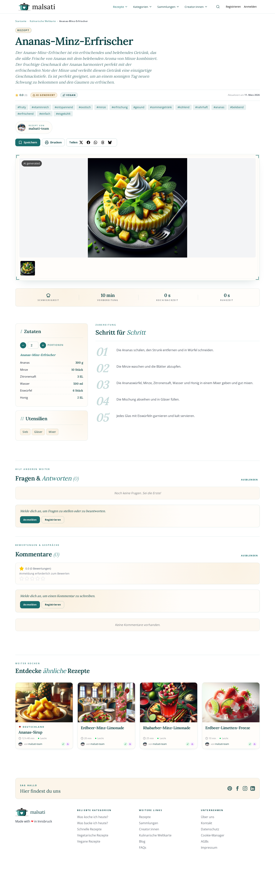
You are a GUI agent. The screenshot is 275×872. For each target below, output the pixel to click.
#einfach (44, 113)
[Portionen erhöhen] (43, 345)
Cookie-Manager (212, 835)
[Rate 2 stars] (27, 578)
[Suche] (217, 6)
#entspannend (64, 107)
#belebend (236, 107)
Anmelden (250, 6)
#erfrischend (26, 113)
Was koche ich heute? (92, 817)
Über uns (207, 817)
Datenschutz (210, 829)
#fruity (22, 107)
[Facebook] (237, 788)
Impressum (209, 847)
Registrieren (233, 6)
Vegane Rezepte (88, 841)
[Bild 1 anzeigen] (27, 268)
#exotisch (85, 107)
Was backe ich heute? (92, 823)
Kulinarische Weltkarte (43, 21)
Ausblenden (249, 479)
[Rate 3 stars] (32, 578)
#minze (101, 107)
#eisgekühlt (63, 113)
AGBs (205, 841)
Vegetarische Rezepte (92, 835)
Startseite (21, 21)
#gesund (138, 107)
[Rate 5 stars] (43, 578)
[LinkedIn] (252, 788)
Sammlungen (148, 823)
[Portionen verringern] (23, 345)
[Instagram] (245, 788)
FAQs (142, 847)
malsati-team (39, 129)
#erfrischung (120, 107)
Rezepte (145, 817)
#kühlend (183, 107)
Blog (142, 841)
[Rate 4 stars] (37, 578)
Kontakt (206, 823)
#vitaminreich (40, 107)
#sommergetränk (161, 107)
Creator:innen (149, 829)
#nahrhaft (201, 107)
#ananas (219, 107)
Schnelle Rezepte (89, 829)
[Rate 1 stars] (21, 578)
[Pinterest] (229, 788)
